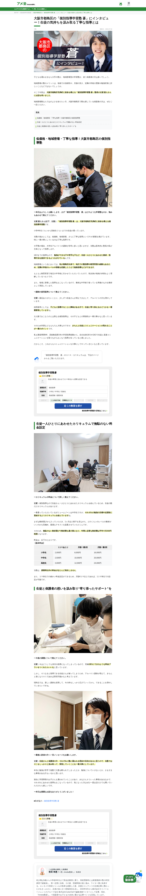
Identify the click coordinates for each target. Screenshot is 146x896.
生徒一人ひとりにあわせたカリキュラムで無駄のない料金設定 (59, 122)
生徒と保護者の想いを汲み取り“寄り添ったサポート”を (56, 126)
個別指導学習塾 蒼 (51, 801)
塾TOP (16, 12)
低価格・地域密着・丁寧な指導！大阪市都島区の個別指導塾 (58, 118)
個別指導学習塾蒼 (25, 12)
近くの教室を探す (73, 406)
